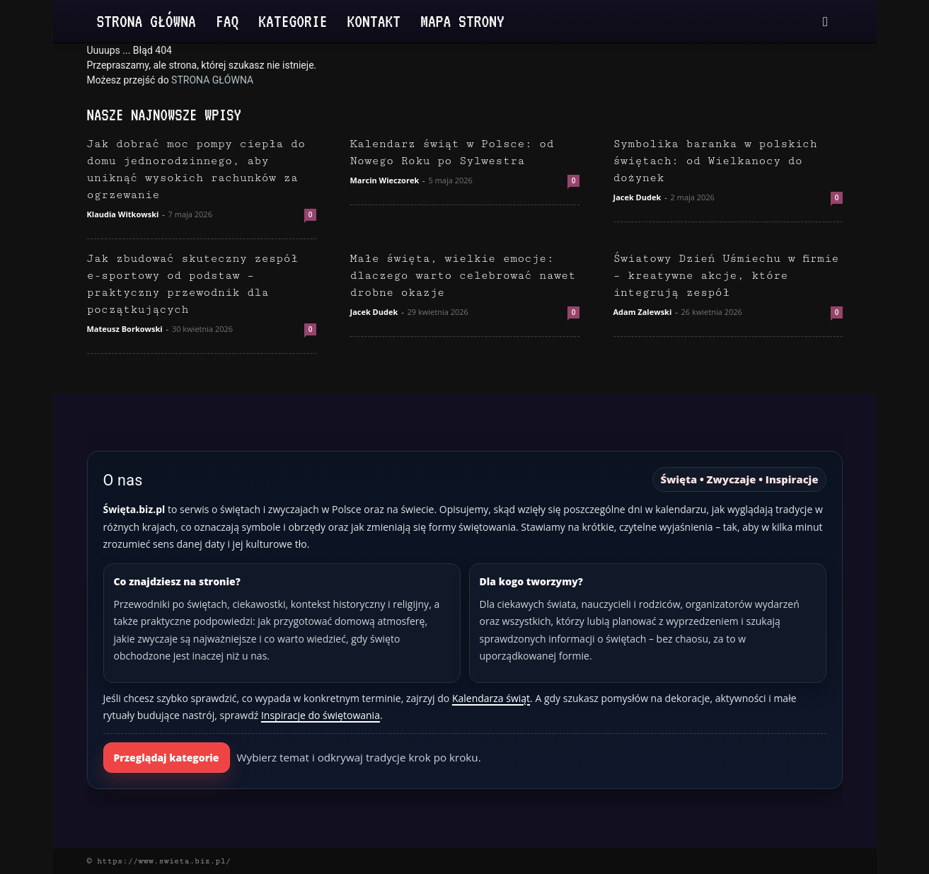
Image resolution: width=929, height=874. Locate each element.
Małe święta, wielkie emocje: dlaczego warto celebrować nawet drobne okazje (463, 275)
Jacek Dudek (637, 197)
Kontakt (374, 20)
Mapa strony (462, 20)
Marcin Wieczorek (385, 180)
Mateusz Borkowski (125, 328)
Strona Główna (146, 20)
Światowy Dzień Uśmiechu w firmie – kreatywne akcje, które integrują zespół (726, 275)
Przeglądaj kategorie (166, 757)
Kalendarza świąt (491, 698)
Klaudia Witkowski (123, 214)
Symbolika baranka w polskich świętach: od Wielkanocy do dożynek (715, 161)
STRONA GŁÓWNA (212, 80)
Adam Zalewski (642, 311)
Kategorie (292, 20)
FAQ (227, 20)
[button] (826, 22)
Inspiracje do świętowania (320, 715)
